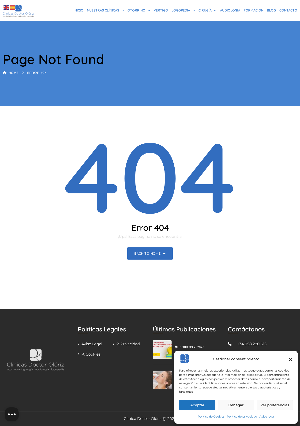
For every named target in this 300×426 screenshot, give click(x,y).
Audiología (230, 10)
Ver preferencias (274, 405)
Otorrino (136, 10)
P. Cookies (91, 354)
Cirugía (205, 10)
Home (11, 73)
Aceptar (197, 405)
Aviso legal (266, 416)
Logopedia (181, 10)
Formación (253, 10)
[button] (290, 359)
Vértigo (161, 10)
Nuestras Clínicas (103, 10)
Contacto (288, 10)
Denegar (236, 405)
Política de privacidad (242, 416)
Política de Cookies (211, 416)
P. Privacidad (128, 344)
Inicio (78, 10)
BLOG (271, 10)
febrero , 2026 (189, 347)
